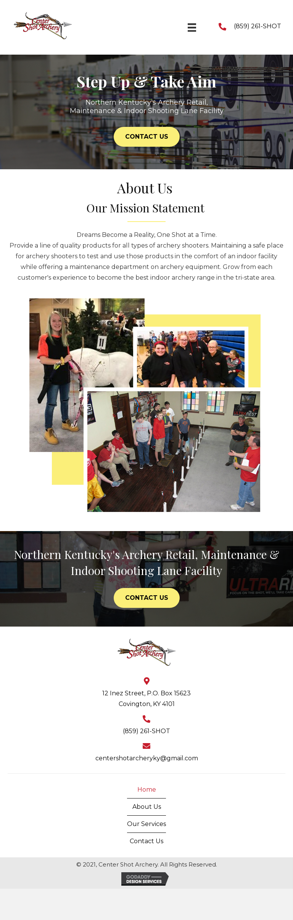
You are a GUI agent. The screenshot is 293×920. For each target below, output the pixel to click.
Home (146, 789)
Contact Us (146, 841)
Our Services (146, 824)
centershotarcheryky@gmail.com (146, 758)
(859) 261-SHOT (257, 26)
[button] (147, 137)
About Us (146, 806)
